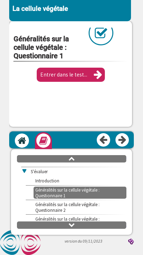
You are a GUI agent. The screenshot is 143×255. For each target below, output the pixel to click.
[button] (71, 75)
